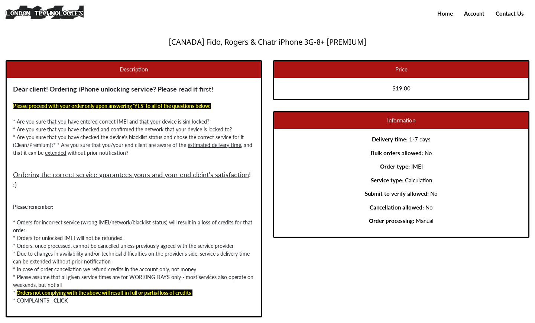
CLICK (50, 300)
